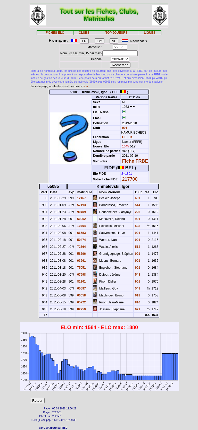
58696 (81, 254)
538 (137, 226)
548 (137, 274)
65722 (81, 302)
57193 (81, 205)
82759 (81, 309)
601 (137, 198)
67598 (81, 274)
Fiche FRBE (135, 161)
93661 (81, 260)
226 (137, 212)
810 (137, 302)
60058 (81, 295)
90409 (81, 212)
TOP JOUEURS (116, 32)
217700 (130, 179)
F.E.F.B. (127, 137)
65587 (81, 288)
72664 (81, 247)
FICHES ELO (55, 32)
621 (137, 309)
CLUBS (84, 32)
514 (137, 205)
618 (137, 295)
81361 (81, 281)
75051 (81, 267)
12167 (81, 198)
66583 (81, 233)
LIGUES (149, 32)
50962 (81, 219)
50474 (81, 240)
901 (124, 128)
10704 (81, 226)
